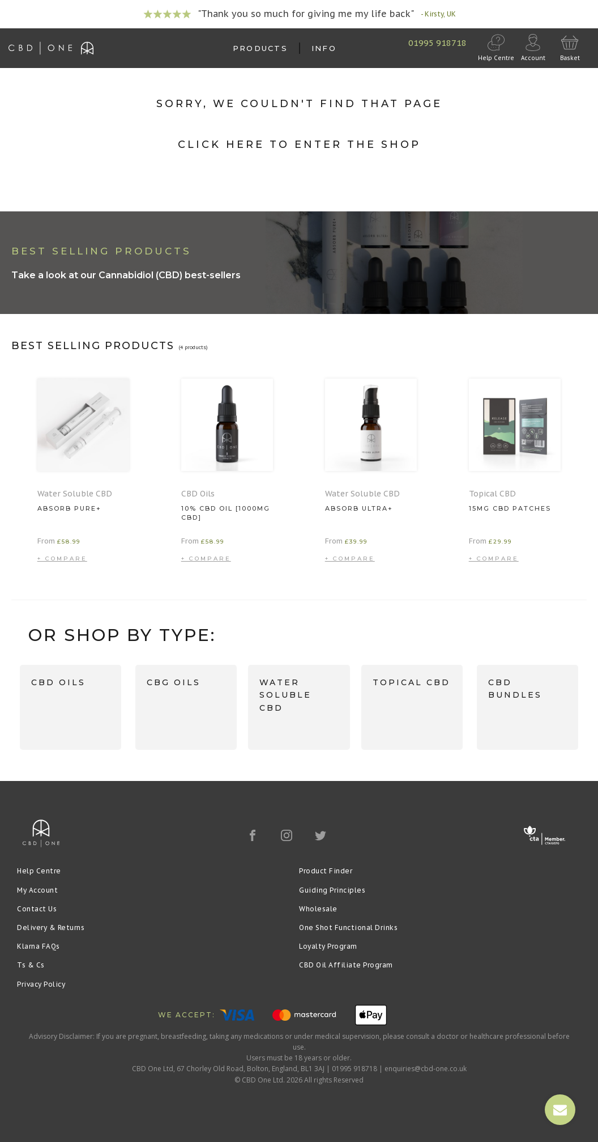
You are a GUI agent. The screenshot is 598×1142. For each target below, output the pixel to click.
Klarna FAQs (38, 946)
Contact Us (37, 909)
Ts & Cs (31, 965)
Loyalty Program (328, 946)
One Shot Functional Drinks (348, 927)
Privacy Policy (41, 984)
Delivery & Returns (50, 927)
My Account (37, 890)
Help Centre (39, 871)
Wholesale (318, 909)
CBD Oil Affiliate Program (346, 965)
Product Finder (325, 871)
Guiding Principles (332, 890)
